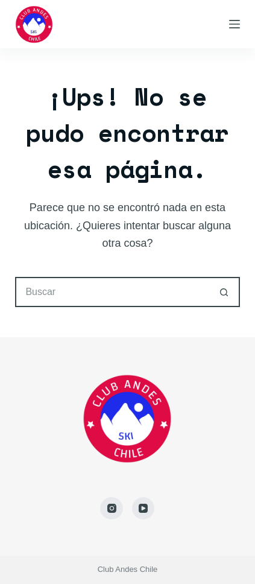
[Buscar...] (112, 292)
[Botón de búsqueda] (225, 292)
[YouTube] (143, 508)
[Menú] (234, 24)
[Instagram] (111, 508)
